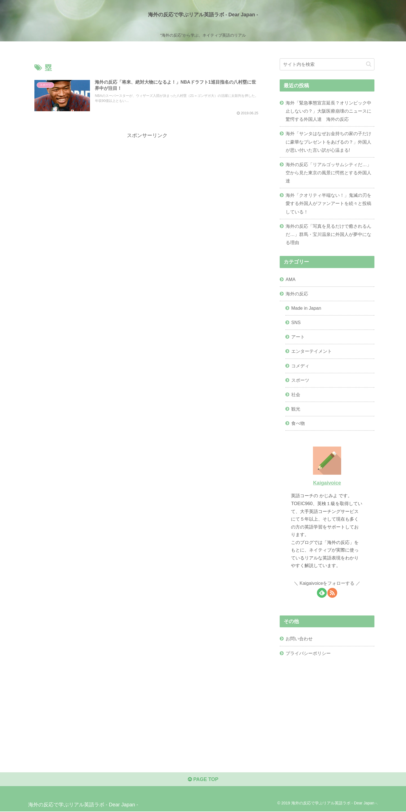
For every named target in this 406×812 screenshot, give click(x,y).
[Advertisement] (147, 179)
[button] (369, 64)
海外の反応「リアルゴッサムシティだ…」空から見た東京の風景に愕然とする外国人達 (328, 172)
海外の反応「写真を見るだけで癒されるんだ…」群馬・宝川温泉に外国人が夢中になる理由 (328, 234)
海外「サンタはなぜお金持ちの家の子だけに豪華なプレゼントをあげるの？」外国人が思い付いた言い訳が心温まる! (328, 141)
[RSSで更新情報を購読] (332, 592)
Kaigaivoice (327, 482)
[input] (327, 64)
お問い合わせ (299, 638)
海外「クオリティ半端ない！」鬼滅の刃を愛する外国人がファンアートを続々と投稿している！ (328, 203)
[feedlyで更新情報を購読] (322, 592)
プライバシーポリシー (308, 652)
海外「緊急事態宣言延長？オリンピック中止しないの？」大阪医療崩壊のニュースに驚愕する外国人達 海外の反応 (328, 111)
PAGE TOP (203, 780)
